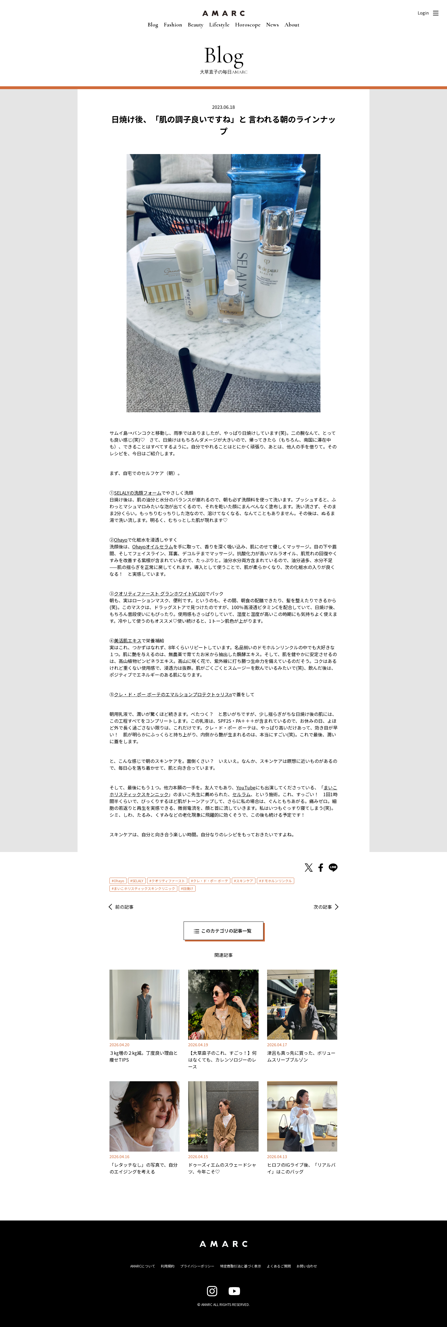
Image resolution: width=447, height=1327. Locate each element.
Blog (153, 24)
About (292, 24)
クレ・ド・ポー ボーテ (210, 880)
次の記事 (323, 906)
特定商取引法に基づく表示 (240, 1265)
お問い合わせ (306, 1265)
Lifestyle (219, 24)
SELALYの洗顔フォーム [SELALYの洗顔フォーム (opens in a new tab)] (137, 492)
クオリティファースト (168, 880)
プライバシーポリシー (197, 1265)
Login (423, 13)
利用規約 (167, 1265)
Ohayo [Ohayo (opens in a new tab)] (120, 539)
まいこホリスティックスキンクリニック (144, 888)
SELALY (137, 880)
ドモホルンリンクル (276, 880)
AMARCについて (142, 1265)
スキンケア (244, 880)
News (272, 24)
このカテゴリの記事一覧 (226, 930)
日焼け (188, 888)
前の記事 (124, 906)
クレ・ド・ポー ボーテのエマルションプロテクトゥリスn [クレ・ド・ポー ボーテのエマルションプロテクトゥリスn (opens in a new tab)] (173, 694)
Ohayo (119, 880)
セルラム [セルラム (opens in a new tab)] (241, 794)
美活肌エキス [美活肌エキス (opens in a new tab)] (127, 640)
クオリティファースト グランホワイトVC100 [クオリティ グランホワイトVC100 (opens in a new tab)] (159, 593)
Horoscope (248, 24)
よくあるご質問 (279, 1265)
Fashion (173, 24)
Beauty (196, 24)
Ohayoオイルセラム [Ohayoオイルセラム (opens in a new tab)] (152, 546)
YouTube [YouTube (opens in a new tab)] (245, 787)
